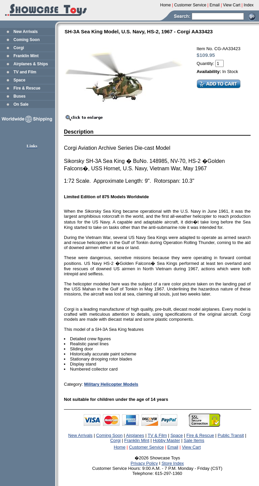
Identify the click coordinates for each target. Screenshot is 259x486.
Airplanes (135, 435)
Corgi (18, 47)
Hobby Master (166, 440)
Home (119, 447)
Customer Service (146, 447)
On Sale (21, 104)
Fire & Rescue (26, 88)
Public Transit (231, 435)
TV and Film (24, 72)
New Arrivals (25, 31)
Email (173, 447)
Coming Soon (26, 39)
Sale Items (194, 440)
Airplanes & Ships (30, 64)
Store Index (172, 463)
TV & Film (157, 435)
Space (19, 80)
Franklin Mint (26, 56)
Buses (19, 96)
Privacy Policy (144, 463)
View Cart (191, 447)
